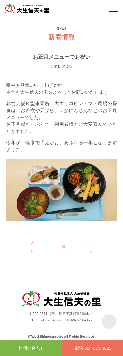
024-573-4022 (49, 320)
